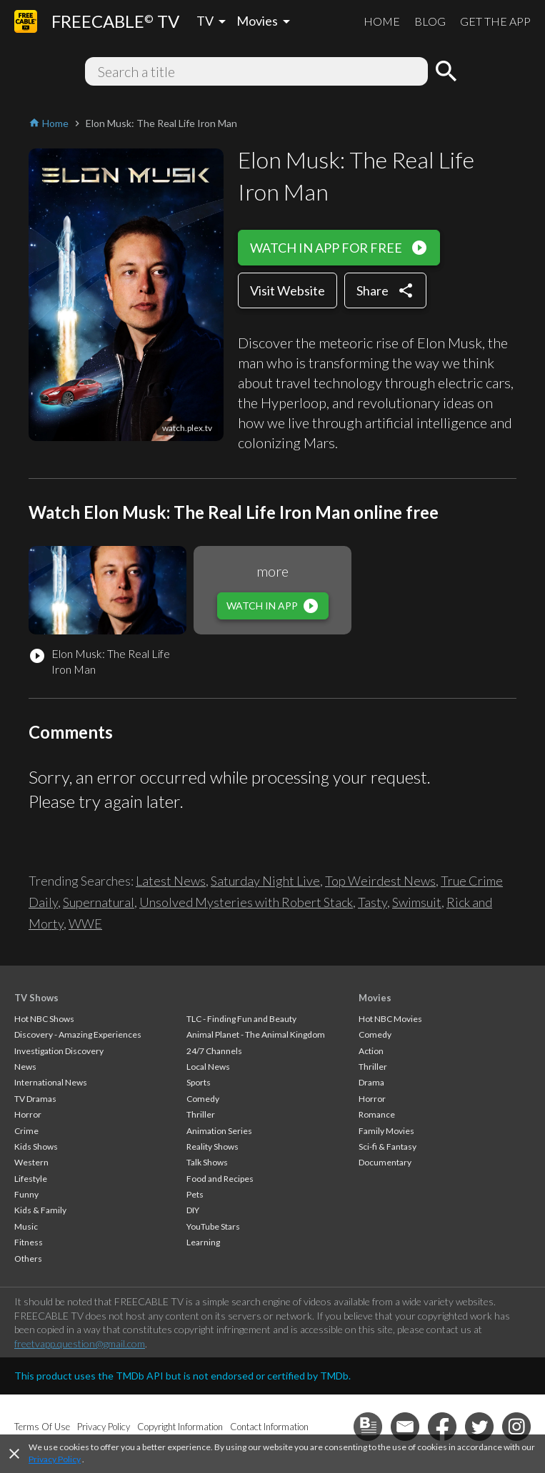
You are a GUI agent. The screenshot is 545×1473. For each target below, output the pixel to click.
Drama (371, 1082)
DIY (192, 1210)
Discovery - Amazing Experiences (77, 1034)
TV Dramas (35, 1098)
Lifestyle (30, 1178)
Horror (27, 1114)
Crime (26, 1130)
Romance (377, 1114)
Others (28, 1258)
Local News (208, 1066)
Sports (198, 1082)
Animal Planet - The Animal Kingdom (255, 1034)
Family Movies (386, 1130)
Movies (375, 997)
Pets (195, 1194)
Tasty (372, 902)
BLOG (430, 21)
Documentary (385, 1162)
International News (50, 1082)
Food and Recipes (220, 1178)
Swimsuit (416, 902)
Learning (203, 1242)
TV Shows (36, 997)
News (25, 1066)
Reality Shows (212, 1146)
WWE (85, 923)
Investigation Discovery (59, 1051)
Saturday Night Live (265, 881)
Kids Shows (36, 1146)
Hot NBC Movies (390, 1018)
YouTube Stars (213, 1226)
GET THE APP (495, 21)
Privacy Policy (55, 1459)
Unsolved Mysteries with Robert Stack (246, 902)
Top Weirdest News (380, 881)
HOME (382, 21)
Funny (26, 1194)
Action (371, 1051)
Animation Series (219, 1130)
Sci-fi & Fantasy (387, 1146)
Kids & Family (40, 1210)
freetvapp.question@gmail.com (79, 1343)
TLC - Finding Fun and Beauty (241, 1018)
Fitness (28, 1242)
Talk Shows (207, 1162)
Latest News (171, 881)
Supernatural (98, 902)
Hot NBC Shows (44, 1018)
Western (31, 1162)
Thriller (200, 1114)
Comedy (202, 1098)
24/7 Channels (214, 1051)
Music (26, 1226)
